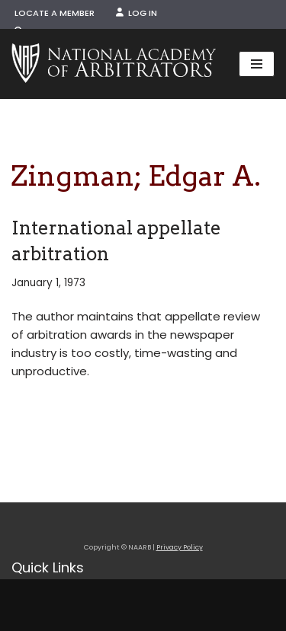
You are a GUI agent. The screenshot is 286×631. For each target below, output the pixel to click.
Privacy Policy (179, 547)
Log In (136, 13)
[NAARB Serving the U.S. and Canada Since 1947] (113, 64)
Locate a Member (54, 13)
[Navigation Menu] (257, 64)
